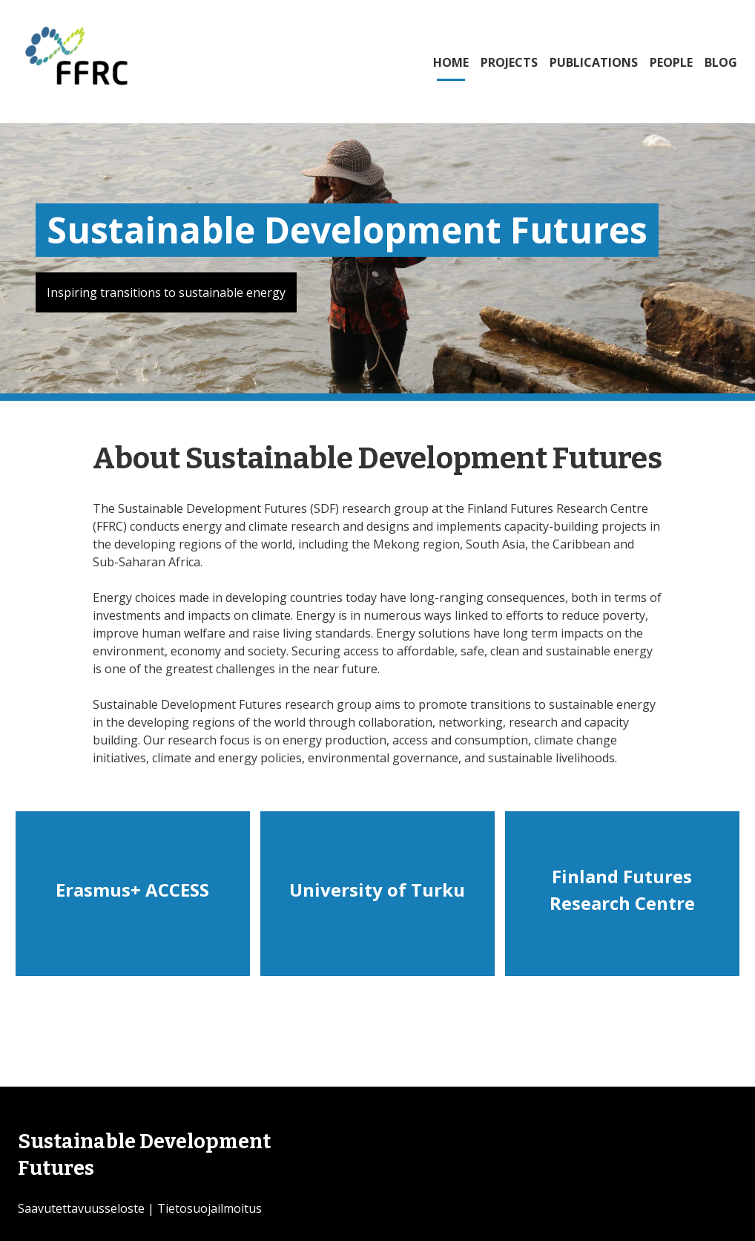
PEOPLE (671, 62)
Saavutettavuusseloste (81, 1208)
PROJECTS (509, 62)
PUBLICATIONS (594, 62)
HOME (451, 62)
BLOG (721, 62)
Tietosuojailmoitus (209, 1208)
